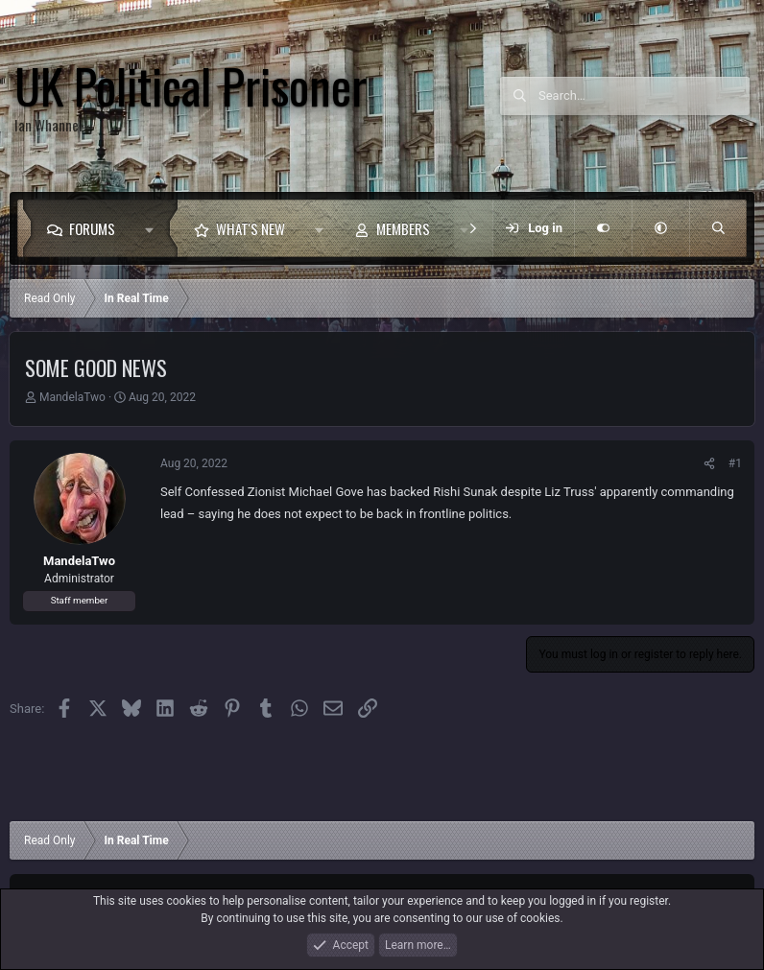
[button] (154, 228)
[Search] (644, 96)
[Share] (709, 463)
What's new (250, 228)
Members (403, 228)
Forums (92, 228)
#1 (735, 463)
